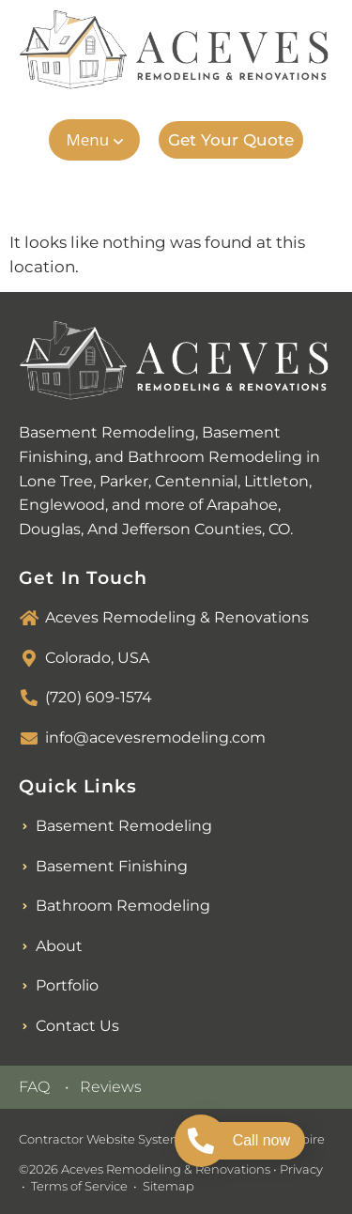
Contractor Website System (101, 1138)
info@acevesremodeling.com (155, 737)
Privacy (301, 1168)
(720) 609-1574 (98, 697)
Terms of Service (79, 1185)
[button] (94, 140)
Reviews (111, 1087)
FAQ (34, 1087)
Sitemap (168, 1185)
